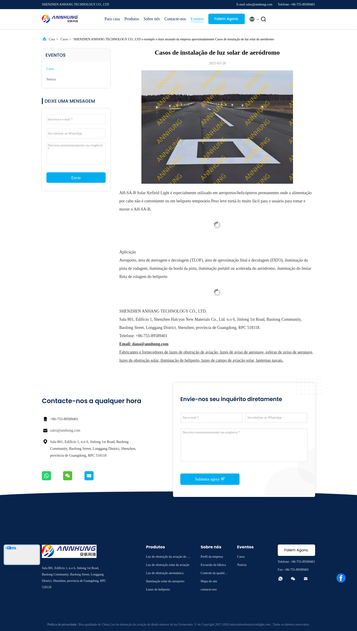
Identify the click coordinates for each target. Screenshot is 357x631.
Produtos (131, 19)
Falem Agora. (226, 18)
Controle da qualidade (214, 573)
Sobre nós (151, 19)
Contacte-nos (175, 19)
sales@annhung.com (65, 430)
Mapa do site (209, 581)
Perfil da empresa (212, 556)
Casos (64, 39)
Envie (76, 178)
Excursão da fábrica (213, 565)
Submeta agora (210, 478)
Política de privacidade (61, 624)
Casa (52, 39)
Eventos (197, 19)
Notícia (51, 79)
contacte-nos (209, 589)
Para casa (112, 19)
